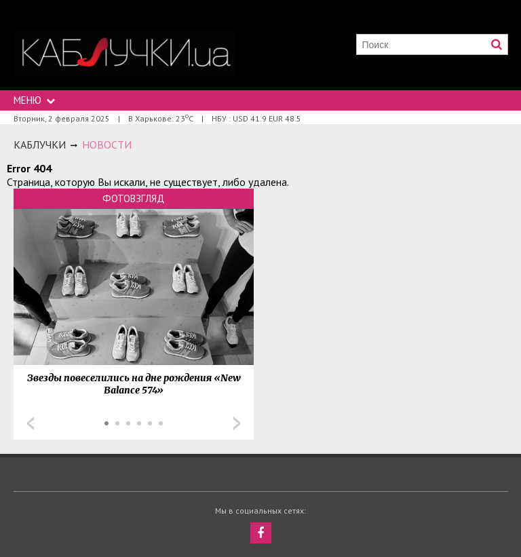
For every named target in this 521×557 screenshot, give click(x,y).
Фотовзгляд (133, 198)
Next (236, 423)
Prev (30, 423)
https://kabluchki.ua (125, 52)
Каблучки (40, 144)
